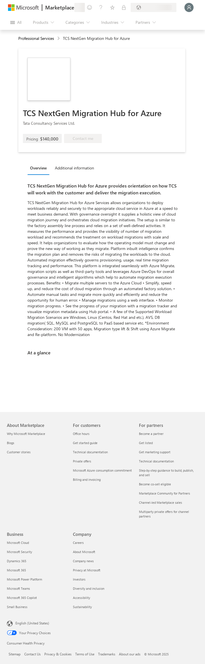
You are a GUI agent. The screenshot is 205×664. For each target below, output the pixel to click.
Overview (38, 168)
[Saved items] (112, 7)
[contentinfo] (59, 38)
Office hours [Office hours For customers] (81, 433)
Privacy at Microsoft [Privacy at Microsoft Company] (86, 570)
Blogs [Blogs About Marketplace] (10, 443)
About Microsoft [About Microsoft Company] (84, 552)
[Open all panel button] (16, 22)
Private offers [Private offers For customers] (82, 461)
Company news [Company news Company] (83, 561)
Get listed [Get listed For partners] (146, 443)
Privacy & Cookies (57, 654)
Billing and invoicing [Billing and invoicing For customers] (87, 479)
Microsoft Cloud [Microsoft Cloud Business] (18, 542)
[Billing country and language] (153, 7)
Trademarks (106, 654)
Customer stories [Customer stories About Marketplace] (19, 452)
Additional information (74, 168)
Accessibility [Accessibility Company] (81, 597)
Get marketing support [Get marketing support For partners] (154, 452)
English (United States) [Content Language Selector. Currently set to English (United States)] (32, 623)
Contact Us (32, 654)
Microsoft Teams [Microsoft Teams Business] (18, 588)
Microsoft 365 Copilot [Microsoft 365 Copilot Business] (22, 597)
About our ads (129, 654)
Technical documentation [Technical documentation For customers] (90, 452)
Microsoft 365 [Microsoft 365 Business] (16, 570)
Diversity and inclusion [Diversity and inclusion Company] (88, 588)
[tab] (39, 167)
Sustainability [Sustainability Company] (82, 607)
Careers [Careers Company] (78, 542)
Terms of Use (84, 654)
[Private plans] (123, 7)
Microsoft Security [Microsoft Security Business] (19, 552)
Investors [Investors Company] (79, 579)
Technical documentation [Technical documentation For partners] (156, 461)
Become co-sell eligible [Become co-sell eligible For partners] (155, 484)
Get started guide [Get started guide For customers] (85, 443)
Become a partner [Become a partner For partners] (151, 433)
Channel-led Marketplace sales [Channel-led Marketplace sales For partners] (160, 502)
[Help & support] (101, 7)
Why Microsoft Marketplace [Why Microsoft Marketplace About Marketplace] (26, 433)
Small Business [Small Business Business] (17, 607)
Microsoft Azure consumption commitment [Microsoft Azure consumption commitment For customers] (102, 470)
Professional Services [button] (36, 38)
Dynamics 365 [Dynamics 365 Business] (16, 561)
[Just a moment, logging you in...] (189, 7)
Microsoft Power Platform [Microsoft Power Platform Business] (24, 579)
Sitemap (15, 654)
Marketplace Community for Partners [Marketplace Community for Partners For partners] (164, 493)
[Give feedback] (89, 7)
